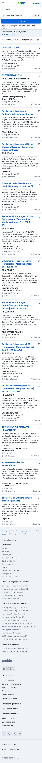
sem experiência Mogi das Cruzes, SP (15, 589)
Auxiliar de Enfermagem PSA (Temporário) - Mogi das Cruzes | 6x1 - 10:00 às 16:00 (18, 388)
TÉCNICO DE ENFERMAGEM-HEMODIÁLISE (16, 428)
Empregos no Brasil (9, 698)
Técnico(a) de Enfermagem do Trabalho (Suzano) (17, 499)
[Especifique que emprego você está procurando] (21, 9)
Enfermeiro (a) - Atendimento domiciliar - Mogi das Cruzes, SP (17, 185)
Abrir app (37, 3)
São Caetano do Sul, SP (10, 558)
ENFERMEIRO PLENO (12, 75)
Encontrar (21, 21)
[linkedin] (20, 733)
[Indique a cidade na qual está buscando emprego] (21, 15)
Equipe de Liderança (9, 687)
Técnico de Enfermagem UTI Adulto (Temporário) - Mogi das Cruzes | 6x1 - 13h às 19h (17, 305)
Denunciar (35, 69)
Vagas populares (8, 718)
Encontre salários (8, 722)
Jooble (16, 758)
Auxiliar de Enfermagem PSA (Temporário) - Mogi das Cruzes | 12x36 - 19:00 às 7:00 (18, 347)
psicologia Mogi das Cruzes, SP (13, 630)
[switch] (38, 40)
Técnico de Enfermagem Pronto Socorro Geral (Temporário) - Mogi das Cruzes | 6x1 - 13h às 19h (17, 220)
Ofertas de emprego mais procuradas (15, 648)
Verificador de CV (9, 725)
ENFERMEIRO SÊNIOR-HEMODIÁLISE (13, 464)
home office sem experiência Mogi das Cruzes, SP (19, 626)
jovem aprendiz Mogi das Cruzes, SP (14, 586)
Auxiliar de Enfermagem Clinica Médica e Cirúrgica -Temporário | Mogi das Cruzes (18, 147)
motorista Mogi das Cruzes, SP (13, 595)
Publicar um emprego (10, 708)
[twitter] (15, 733)
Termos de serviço (9, 744)
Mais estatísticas (10, 34)
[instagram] (9, 733)
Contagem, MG (7, 574)
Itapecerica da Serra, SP (10, 570)
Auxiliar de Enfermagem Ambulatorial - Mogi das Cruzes (17, 112)
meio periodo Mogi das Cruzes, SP (14, 592)
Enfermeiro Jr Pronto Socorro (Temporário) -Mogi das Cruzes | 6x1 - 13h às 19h (18, 264)
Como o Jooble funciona (11, 684)
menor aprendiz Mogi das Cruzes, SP (15, 598)
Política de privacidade (10, 749)
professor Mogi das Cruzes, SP (12, 633)
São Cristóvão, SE (8, 561)
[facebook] (4, 733)
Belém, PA (5, 551)
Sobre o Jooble (8, 680)
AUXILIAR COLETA (11, 47)
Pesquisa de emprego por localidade (14, 651)
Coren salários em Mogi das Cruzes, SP (15, 639)
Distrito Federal (7, 564)
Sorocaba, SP (6, 555)
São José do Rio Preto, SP (11, 577)
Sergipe (4, 548)
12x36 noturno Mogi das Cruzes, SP (14, 636)
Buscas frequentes (10, 540)
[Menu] (3, 3)
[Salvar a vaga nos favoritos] (39, 47)
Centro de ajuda (8, 695)
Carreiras (5, 691)
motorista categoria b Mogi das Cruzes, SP (17, 623)
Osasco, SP (6, 567)
